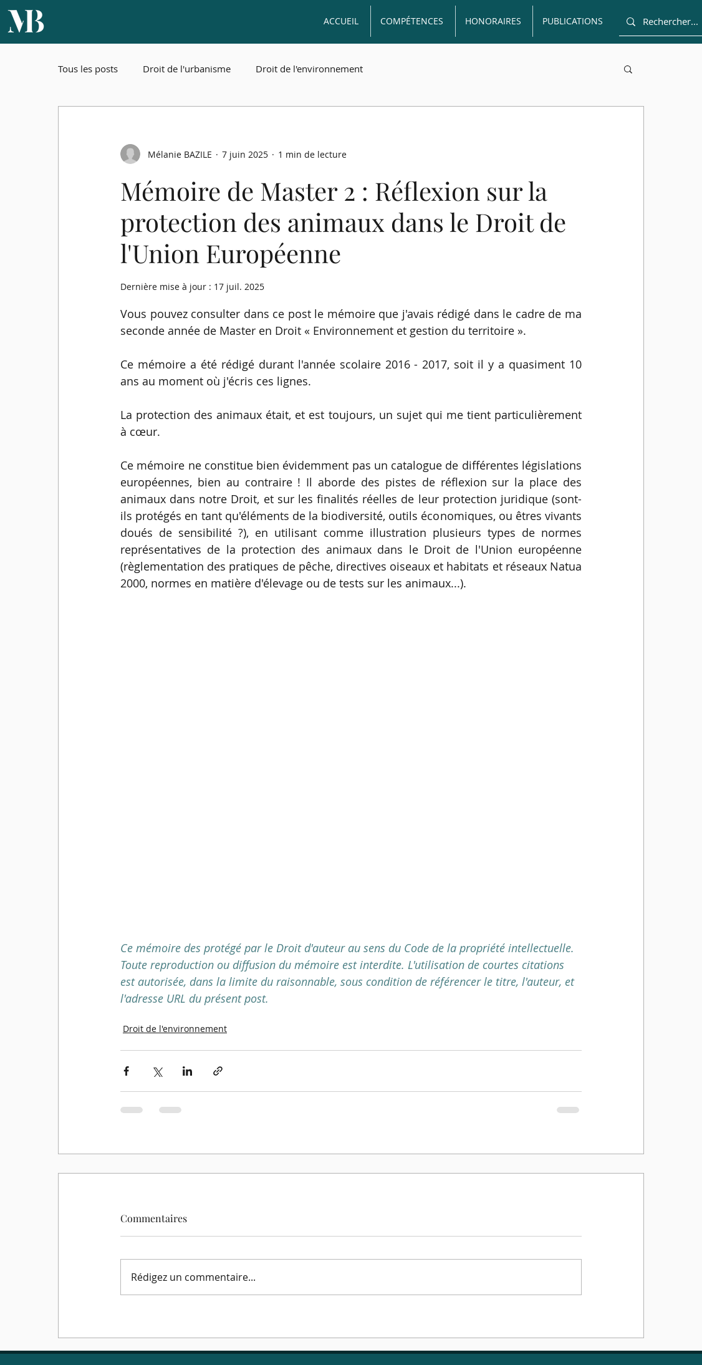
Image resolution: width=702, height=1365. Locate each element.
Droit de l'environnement (309, 68)
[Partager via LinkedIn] (187, 1071)
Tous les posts (88, 68)
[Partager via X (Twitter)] (157, 1071)
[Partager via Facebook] (126, 1071)
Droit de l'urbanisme (187, 68)
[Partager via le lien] (218, 1071)
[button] (628, 69)
